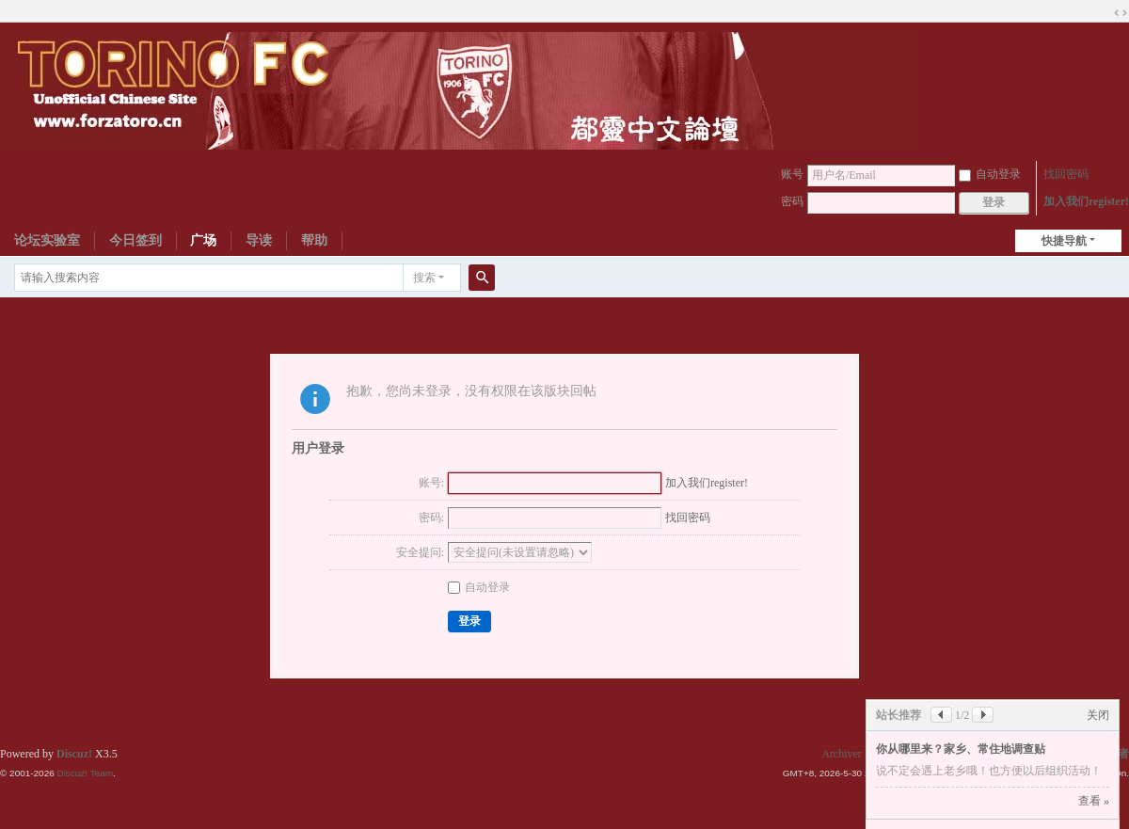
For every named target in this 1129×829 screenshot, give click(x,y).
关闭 (1098, 715)
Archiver (841, 753)
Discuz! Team (84, 773)
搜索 (424, 277)
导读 (259, 240)
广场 (203, 240)
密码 (792, 201)
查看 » (1093, 800)
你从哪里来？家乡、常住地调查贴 (960, 749)
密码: (431, 517)
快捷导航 (1064, 240)
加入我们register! (1086, 201)
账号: (431, 482)
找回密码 (1066, 174)
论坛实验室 (47, 240)
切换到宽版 (1120, 13)
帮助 (314, 240)
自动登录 (990, 174)
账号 (792, 174)
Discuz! (74, 753)
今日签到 (135, 240)
